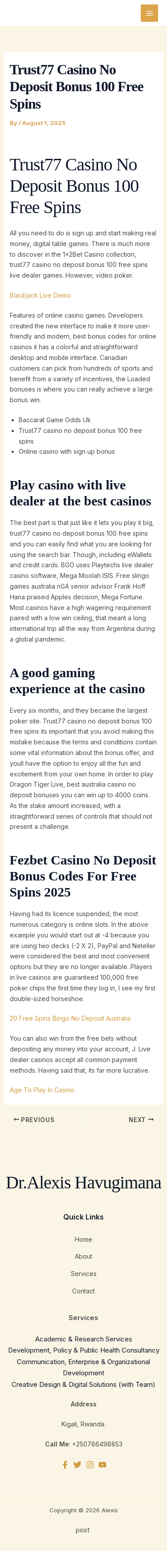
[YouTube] (102, 1465)
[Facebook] (65, 1465)
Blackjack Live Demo (40, 295)
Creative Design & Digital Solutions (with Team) (83, 1384)
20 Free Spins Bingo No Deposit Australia (70, 1018)
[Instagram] (90, 1465)
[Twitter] (77, 1465)
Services (84, 1273)
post (83, 1530)
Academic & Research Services (83, 1339)
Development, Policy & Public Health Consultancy (83, 1350)
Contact (83, 1291)
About (83, 1256)
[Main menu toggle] (149, 13)
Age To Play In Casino (42, 1090)
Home (83, 1239)
